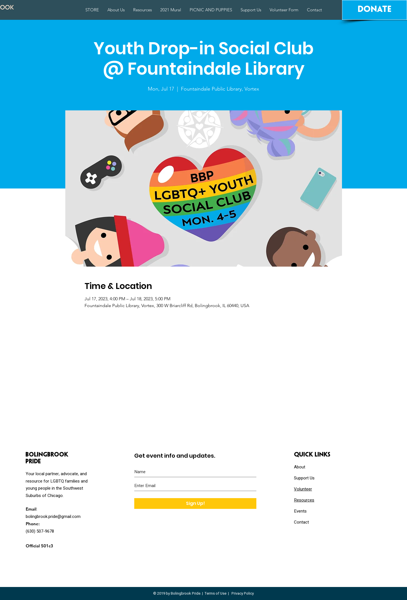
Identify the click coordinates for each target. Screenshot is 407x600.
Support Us (304, 478)
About (299, 467)
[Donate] (374, 10)
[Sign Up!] (195, 503)
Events (300, 511)
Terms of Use (215, 593)
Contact (301, 522)
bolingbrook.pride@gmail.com (53, 516)
